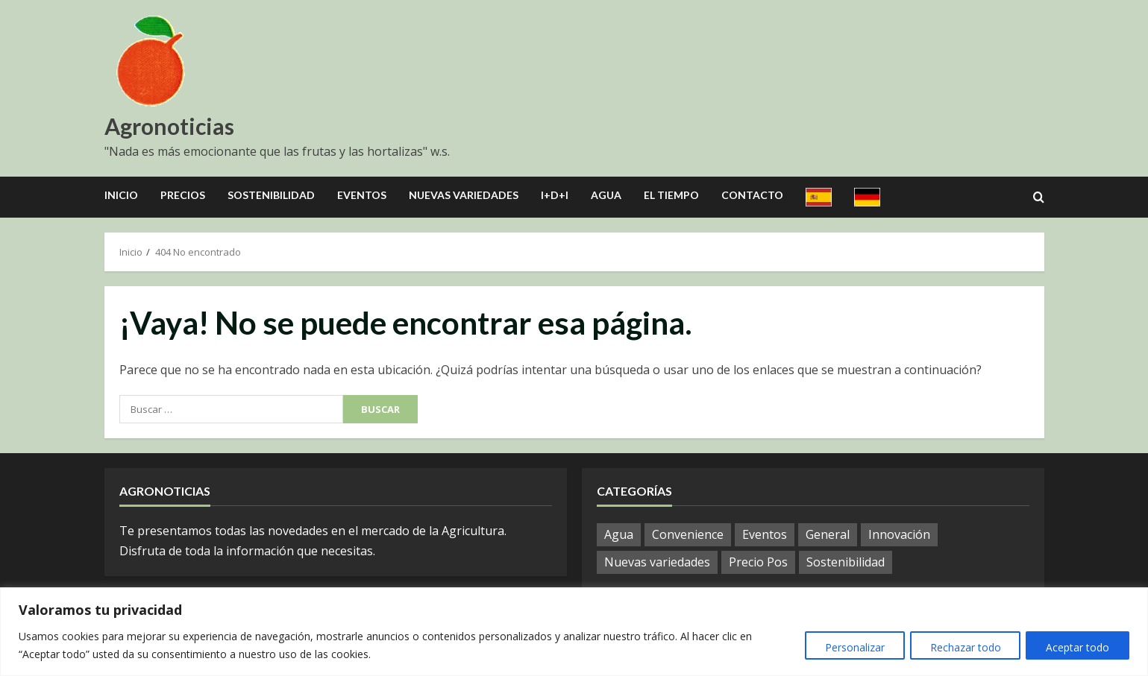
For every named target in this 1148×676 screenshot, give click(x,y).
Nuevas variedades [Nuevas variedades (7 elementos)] (657, 562)
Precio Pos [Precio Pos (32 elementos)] (758, 562)
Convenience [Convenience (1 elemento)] (688, 534)
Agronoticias (169, 126)
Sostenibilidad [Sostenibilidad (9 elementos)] (845, 562)
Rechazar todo (959, 647)
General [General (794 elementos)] (828, 534)
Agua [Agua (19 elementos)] (618, 534)
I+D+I (554, 195)
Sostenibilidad (271, 195)
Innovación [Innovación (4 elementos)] (899, 534)
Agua (606, 195)
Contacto (752, 195)
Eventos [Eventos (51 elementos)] (764, 534)
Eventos (361, 195)
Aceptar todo (1076, 647)
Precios (182, 195)
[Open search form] (1038, 197)
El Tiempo (671, 195)
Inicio (121, 195)
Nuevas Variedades (463, 195)
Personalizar (845, 647)
